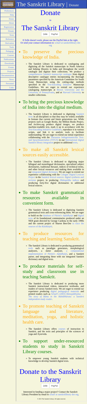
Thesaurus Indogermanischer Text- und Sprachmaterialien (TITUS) (56, 138)
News (11, 79)
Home (11, 19)
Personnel (10, 83)
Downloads (9, 63)
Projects (10, 71)
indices (69, 180)
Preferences (9, 11)
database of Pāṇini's (58, 215)
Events (11, 67)
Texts (12, 35)
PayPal (54, 34)
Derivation (9, 43)
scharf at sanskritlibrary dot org (63, 394)
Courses (10, 55)
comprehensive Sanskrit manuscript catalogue (50, 74)
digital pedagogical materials (65, 291)
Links (11, 88)
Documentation (7, 75)
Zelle (45, 34)
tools (30, 248)
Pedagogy (10, 51)
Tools (11, 47)
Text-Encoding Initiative (59, 84)
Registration (9, 27)
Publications (9, 59)
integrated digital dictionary (45, 172)
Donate (11, 31)
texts (75, 142)
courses (61, 329)
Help (12, 15)
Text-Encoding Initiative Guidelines (45, 129)
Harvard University (72, 92)
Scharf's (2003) (56, 296)
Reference (10, 39)
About (11, 23)
